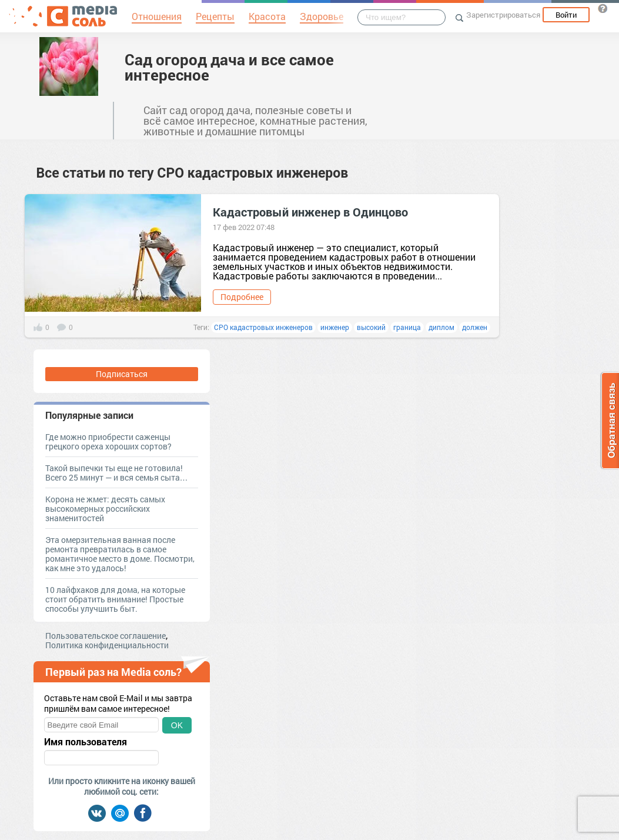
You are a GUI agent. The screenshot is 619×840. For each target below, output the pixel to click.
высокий (371, 327)
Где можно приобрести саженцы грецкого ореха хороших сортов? (108, 441)
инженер (334, 327)
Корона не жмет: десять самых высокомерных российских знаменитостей (105, 509)
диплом (441, 327)
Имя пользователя (85, 741)
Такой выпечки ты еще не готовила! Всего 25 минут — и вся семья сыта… (116, 472)
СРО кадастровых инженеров (263, 327)
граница (407, 327)
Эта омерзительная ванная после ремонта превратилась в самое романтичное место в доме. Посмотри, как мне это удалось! (120, 554)
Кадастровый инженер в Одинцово (310, 212)
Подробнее (241, 296)
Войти (566, 14)
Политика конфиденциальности (107, 645)
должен (474, 327)
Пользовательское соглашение (105, 635)
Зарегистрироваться (503, 14)
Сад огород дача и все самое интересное (229, 67)
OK (177, 725)
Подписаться (122, 373)
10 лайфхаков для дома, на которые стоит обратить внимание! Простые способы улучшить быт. (115, 599)
